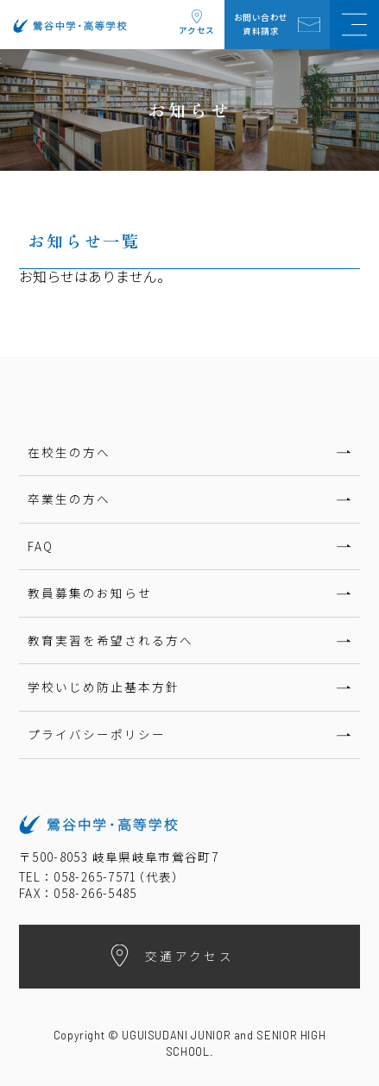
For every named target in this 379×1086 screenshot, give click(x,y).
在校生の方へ (69, 452)
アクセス (197, 30)
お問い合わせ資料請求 (261, 23)
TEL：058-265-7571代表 (99, 876)
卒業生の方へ (69, 498)
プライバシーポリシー (97, 734)
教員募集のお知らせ (90, 592)
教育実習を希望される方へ (110, 640)
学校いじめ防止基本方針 (104, 686)
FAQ (41, 546)
